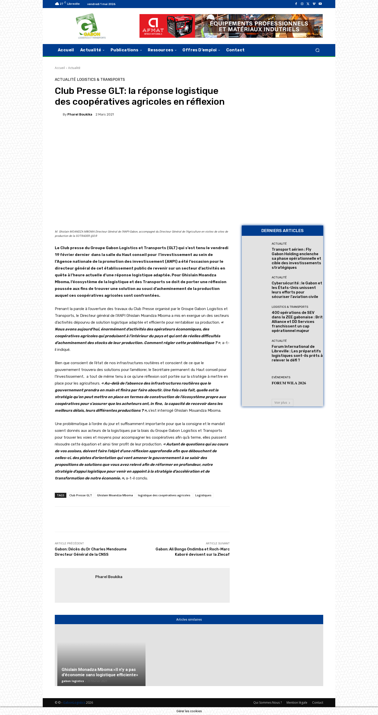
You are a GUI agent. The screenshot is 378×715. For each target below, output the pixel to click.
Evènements (281, 377)
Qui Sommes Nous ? (267, 702)
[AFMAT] (231, 26)
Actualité (74, 68)
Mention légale (297, 702)
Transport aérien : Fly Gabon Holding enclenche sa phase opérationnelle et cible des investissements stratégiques (296, 258)
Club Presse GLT (80, 495)
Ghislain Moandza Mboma (115, 495)
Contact (317, 702)
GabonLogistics (74, 702)
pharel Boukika (79, 114)
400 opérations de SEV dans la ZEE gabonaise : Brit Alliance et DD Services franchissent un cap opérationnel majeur (297, 321)
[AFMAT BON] (282, 186)
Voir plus (282, 402)
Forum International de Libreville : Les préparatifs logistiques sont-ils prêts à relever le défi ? (297, 353)
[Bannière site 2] (282, 113)
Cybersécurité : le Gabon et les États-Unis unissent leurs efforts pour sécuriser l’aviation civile (297, 290)
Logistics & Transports (101, 80)
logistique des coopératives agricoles (164, 495)
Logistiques (203, 495)
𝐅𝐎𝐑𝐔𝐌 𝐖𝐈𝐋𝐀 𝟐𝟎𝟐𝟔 (289, 383)
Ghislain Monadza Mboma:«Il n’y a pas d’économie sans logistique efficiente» (100, 672)
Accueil (60, 68)
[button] (317, 50)
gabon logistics (73, 681)
